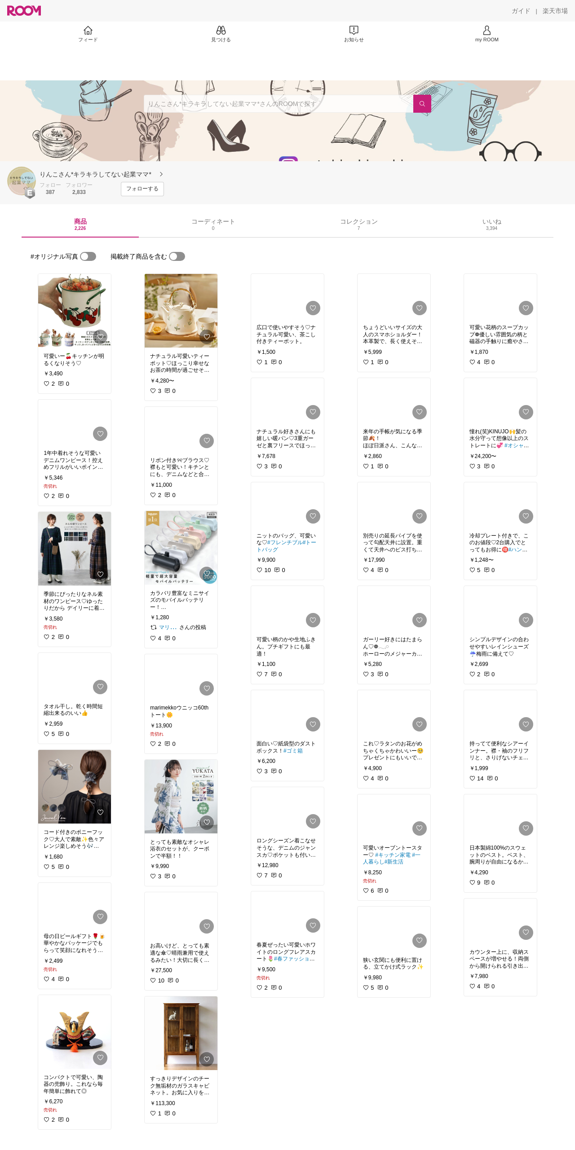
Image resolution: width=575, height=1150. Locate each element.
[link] (74, 311)
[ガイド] (521, 11)
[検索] (422, 104)
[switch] (88, 256)
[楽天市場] (555, 11)
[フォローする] (142, 189)
